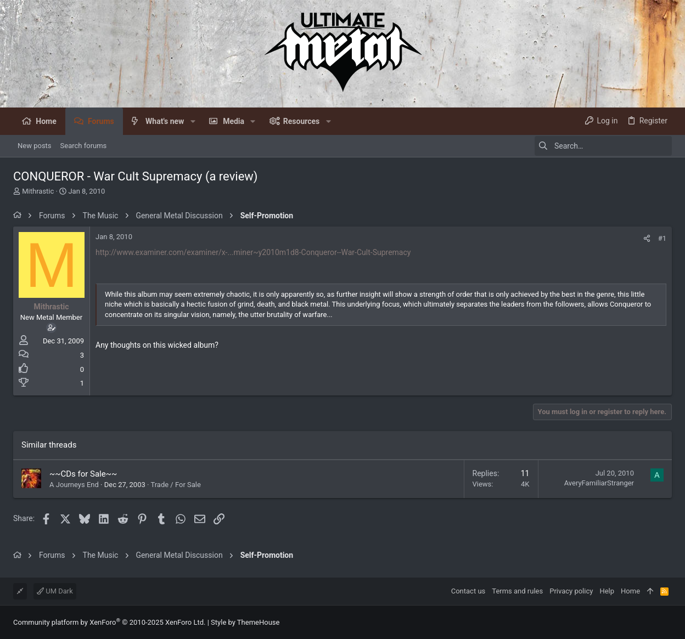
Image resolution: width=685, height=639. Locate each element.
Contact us (468, 591)
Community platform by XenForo (109, 622)
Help (606, 591)
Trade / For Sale (175, 484)
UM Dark (55, 591)
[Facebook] (667, 622)
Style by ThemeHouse (245, 622)
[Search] (603, 146)
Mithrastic (38, 191)
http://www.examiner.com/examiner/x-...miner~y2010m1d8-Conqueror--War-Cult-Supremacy (253, 252)
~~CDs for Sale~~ (83, 474)
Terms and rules (517, 591)
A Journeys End (74, 484)
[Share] (646, 238)
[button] (192, 121)
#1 (662, 238)
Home (630, 591)
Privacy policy (571, 591)
